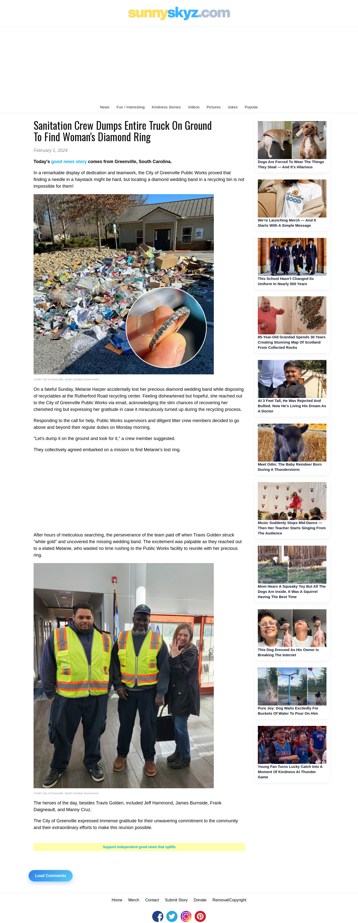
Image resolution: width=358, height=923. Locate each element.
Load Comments (50, 876)
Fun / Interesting (131, 107)
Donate (200, 900)
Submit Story (176, 900)
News (105, 107)
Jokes (233, 107)
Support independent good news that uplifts (139, 847)
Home (117, 900)
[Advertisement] (179, 64)
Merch (133, 900)
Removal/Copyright (229, 900)
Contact (152, 900)
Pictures (214, 107)
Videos (194, 107)
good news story (69, 161)
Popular (251, 107)
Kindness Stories (166, 107)
